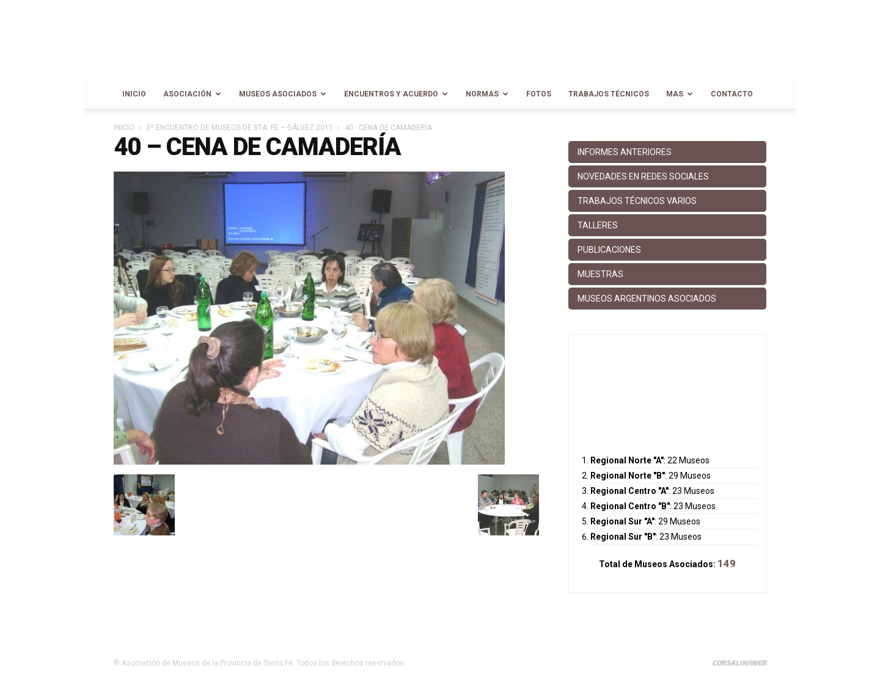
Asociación (192, 94)
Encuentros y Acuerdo (396, 94)
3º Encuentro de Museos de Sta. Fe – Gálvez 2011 (239, 127)
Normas (487, 94)
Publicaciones (609, 250)
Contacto (732, 94)
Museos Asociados (282, 94)
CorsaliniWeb (739, 662)
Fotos (538, 94)
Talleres (598, 225)
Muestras (600, 274)
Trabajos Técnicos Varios (637, 201)
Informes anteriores (625, 152)
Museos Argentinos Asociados (647, 298)
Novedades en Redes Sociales (643, 176)
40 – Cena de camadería (257, 146)
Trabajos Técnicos (608, 94)
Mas (679, 94)
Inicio (134, 94)
